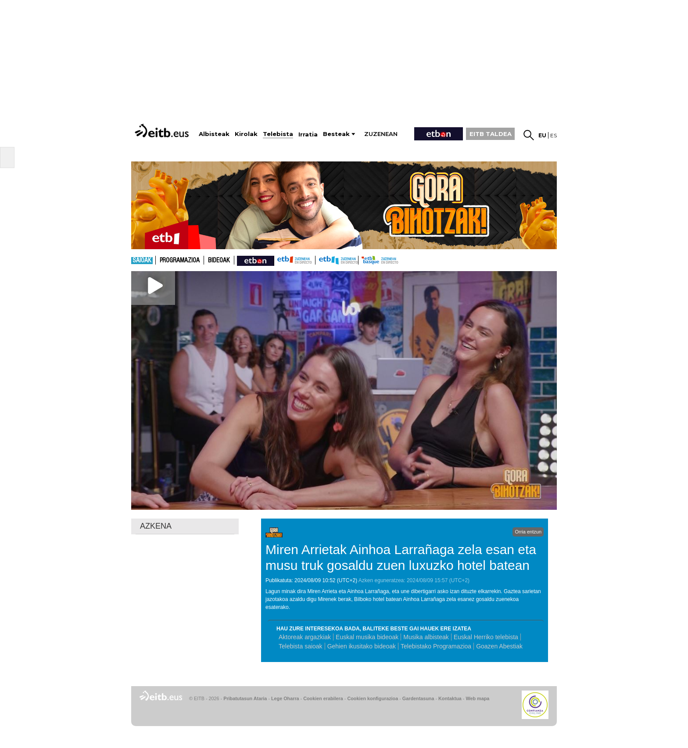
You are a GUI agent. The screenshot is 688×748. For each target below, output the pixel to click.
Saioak (142, 260)
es (553, 135)
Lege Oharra (285, 698)
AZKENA (156, 526)
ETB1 (294, 260)
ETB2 (337, 260)
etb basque (393, 260)
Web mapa (477, 698)
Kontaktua (450, 698)
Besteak (336, 134)
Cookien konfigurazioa (372, 698)
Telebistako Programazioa (436, 646)
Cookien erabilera (323, 698)
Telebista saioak (300, 646)
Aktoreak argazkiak (305, 637)
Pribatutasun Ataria (245, 698)
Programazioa (180, 260)
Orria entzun (528, 531)
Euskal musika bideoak (367, 637)
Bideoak (219, 260)
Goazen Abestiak (499, 646)
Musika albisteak (426, 637)
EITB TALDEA (490, 133)
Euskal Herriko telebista (486, 637)
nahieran (255, 260)
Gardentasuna (418, 698)
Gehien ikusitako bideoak (361, 646)
